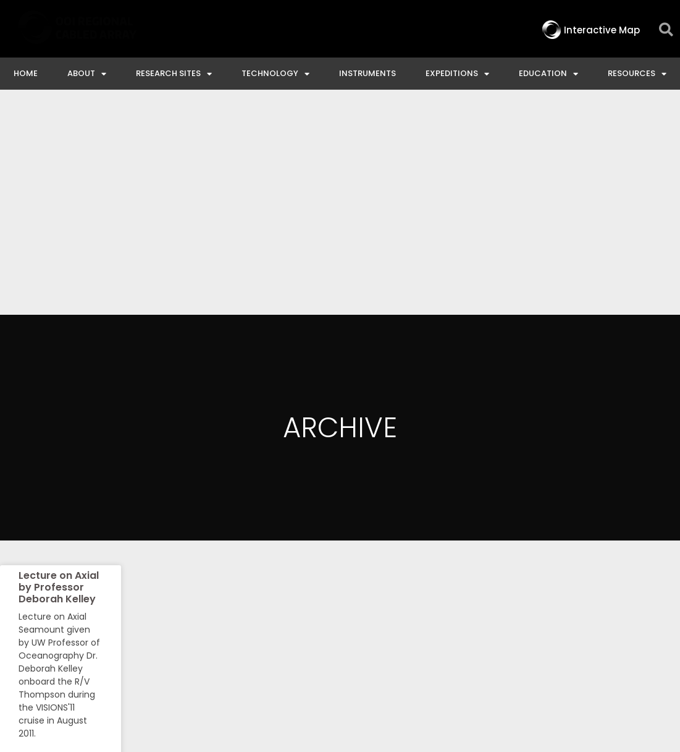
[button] (666, 30)
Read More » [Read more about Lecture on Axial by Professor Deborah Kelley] (42, 539)
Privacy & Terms (626, 643)
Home (26, 73)
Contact (258, 643)
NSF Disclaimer (522, 643)
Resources (637, 74)
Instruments (367, 73)
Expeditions (457, 74)
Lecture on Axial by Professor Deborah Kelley (59, 362)
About (86, 74)
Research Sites (174, 74)
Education (548, 74)
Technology (275, 74)
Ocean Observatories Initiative (382, 643)
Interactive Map (172, 643)
